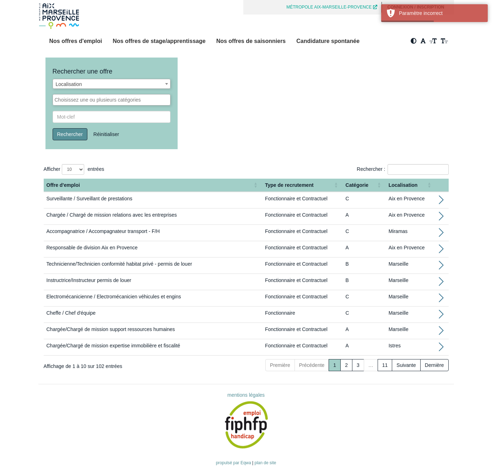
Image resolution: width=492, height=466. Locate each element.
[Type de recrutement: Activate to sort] (302, 185)
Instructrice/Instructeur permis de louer (89, 280)
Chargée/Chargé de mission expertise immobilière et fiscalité (113, 345)
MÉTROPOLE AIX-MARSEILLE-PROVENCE (331, 7)
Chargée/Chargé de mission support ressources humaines (111, 329)
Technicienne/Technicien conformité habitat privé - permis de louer (119, 264)
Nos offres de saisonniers (251, 41)
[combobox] (112, 84)
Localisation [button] (403, 185)
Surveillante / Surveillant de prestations (90, 198)
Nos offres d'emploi (75, 41)
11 (385, 365)
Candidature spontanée (327, 41)
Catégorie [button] (357, 185)
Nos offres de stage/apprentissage (159, 41)
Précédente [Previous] (312, 365)
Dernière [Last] (434, 365)
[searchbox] (112, 99)
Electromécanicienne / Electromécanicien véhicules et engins (114, 296)
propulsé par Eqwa (234, 462)
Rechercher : (371, 169)
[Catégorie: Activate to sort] (364, 185)
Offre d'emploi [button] (63, 185)
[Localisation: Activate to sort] (411, 185)
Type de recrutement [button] (289, 185)
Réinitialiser (106, 134)
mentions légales (246, 395)
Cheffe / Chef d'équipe (71, 313)
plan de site (265, 462)
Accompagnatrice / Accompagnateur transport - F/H (103, 231)
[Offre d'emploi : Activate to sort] (153, 185)
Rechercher (70, 134)
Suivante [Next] (406, 365)
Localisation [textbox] (69, 84)
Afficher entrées (74, 169)
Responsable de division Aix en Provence (92, 247)
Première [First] (280, 365)
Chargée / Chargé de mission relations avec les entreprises (112, 215)
